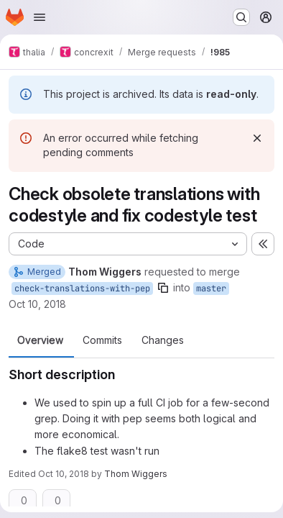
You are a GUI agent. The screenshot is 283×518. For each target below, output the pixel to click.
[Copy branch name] (163, 287)
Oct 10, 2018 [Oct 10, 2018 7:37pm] (37, 304)
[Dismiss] (257, 138)
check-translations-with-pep (82, 288)
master (211, 288)
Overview (40, 340)
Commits (102, 340)
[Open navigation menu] (39, 17)
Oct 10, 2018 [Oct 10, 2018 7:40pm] (63, 473)
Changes (163, 340)
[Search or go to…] (241, 17)
